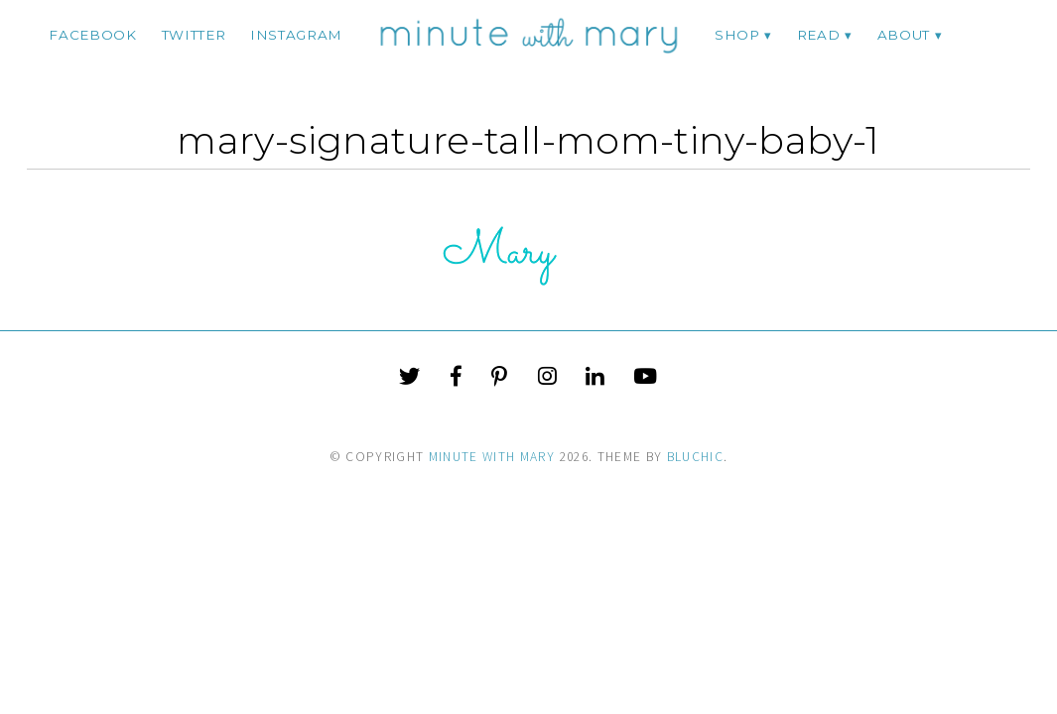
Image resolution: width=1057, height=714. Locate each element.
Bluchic (695, 456)
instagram (296, 35)
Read (819, 35)
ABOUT (903, 35)
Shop (737, 35)
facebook (92, 35)
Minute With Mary (492, 456)
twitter (194, 35)
